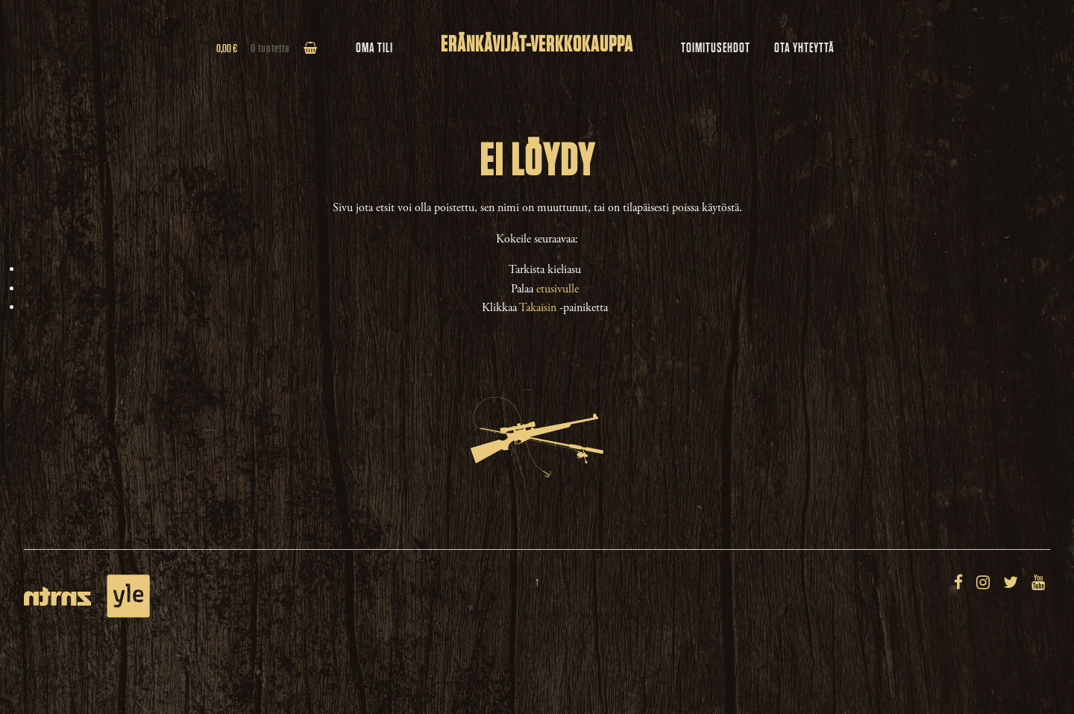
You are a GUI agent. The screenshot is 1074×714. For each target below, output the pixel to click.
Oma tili (374, 48)
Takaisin (537, 308)
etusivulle (557, 289)
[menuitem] (715, 48)
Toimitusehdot (715, 48)
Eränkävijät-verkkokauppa (537, 45)
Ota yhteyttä (804, 48)
